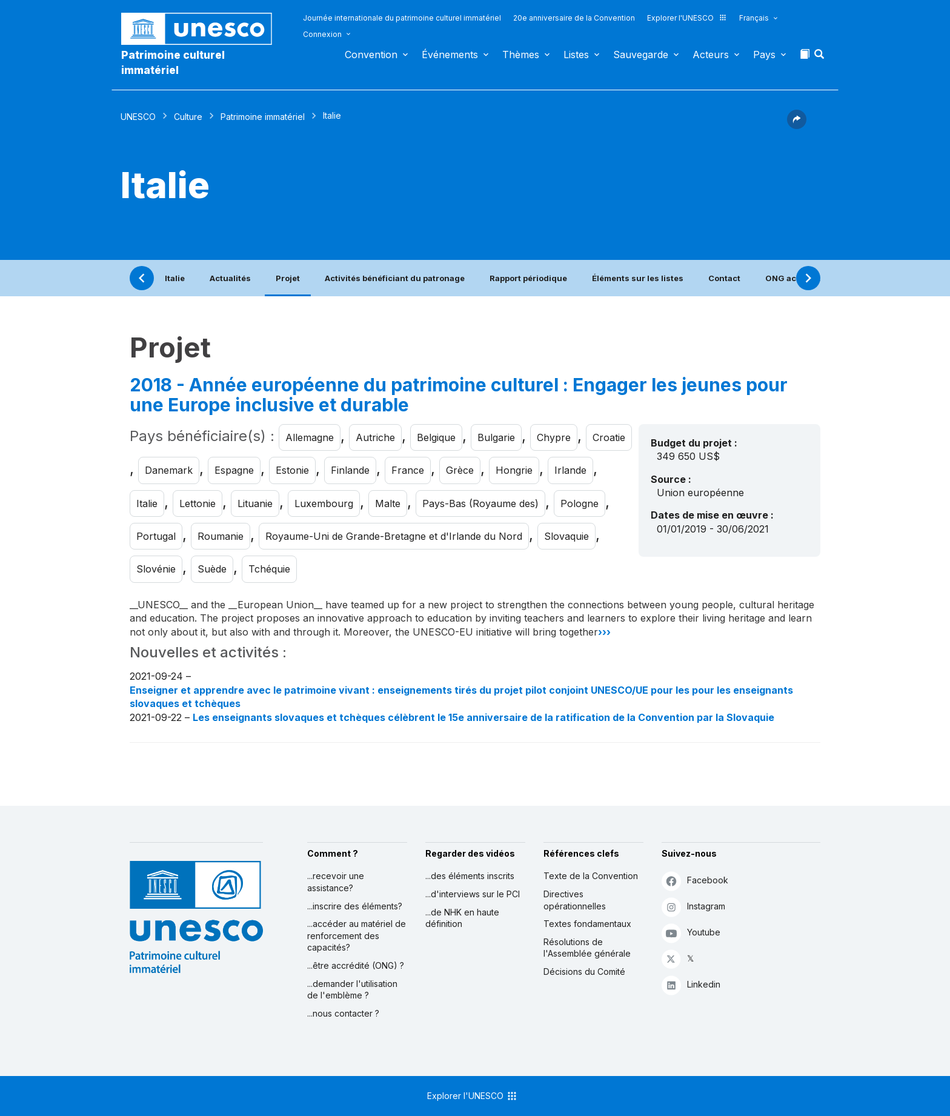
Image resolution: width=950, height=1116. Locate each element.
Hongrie (514, 470)
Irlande (570, 470)
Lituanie (255, 503)
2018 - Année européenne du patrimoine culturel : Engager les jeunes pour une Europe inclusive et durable (459, 395)
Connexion (322, 34)
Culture (188, 116)
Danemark (169, 470)
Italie (175, 278)
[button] (820, 57)
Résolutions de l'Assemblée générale (587, 948)
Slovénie (156, 569)
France (407, 470)
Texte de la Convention (590, 876)
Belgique (436, 437)
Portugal (156, 536)
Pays (764, 54)
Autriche (375, 437)
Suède (212, 569)
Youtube (691, 932)
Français (754, 17)
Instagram (693, 906)
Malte (387, 503)
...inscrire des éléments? (354, 906)
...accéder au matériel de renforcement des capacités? (356, 935)
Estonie (292, 470)
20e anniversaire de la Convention (574, 17)
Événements (450, 54)
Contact (724, 278)
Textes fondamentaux (587, 923)
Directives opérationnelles (574, 900)
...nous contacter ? (343, 1013)
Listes (576, 54)
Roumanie (221, 536)
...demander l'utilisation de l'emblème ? (352, 989)
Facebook (695, 880)
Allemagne (309, 437)
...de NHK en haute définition (462, 918)
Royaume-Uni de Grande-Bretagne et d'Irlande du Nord (393, 536)
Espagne (234, 470)
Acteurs (711, 54)
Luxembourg (323, 503)
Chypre (554, 437)
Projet (288, 278)
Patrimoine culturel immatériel (173, 62)
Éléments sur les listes (637, 278)
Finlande (350, 470)
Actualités (230, 278)
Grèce (460, 470)
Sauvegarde (640, 54)
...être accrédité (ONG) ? (355, 965)
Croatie (609, 437)
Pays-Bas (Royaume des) (480, 503)
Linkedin (691, 984)
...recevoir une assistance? (335, 882)
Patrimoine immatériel (263, 116)
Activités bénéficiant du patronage (395, 278)
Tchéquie (269, 569)
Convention (371, 54)
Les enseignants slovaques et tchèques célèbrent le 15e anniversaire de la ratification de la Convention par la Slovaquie (483, 717)
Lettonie (197, 503)
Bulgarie (496, 437)
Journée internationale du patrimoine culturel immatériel (402, 17)
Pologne (579, 503)
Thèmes (520, 54)
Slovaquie (566, 536)
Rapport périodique (528, 278)
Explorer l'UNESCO (687, 17)
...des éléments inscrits (469, 876)
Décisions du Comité (584, 971)
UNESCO (138, 116)
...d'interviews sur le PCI (472, 894)
